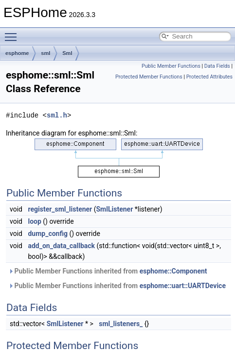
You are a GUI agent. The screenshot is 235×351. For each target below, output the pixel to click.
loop (34, 221)
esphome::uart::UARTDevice (183, 286)
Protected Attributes (209, 77)
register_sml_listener (60, 209)
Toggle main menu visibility (13, 33)
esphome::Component (173, 271)
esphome (17, 53)
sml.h (57, 115)
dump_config (48, 233)
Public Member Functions (171, 66)
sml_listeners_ (121, 324)
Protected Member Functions (148, 77)
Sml (67, 53)
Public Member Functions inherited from (107, 271)
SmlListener (114, 209)
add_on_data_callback (61, 246)
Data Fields (217, 66)
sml (45, 53)
